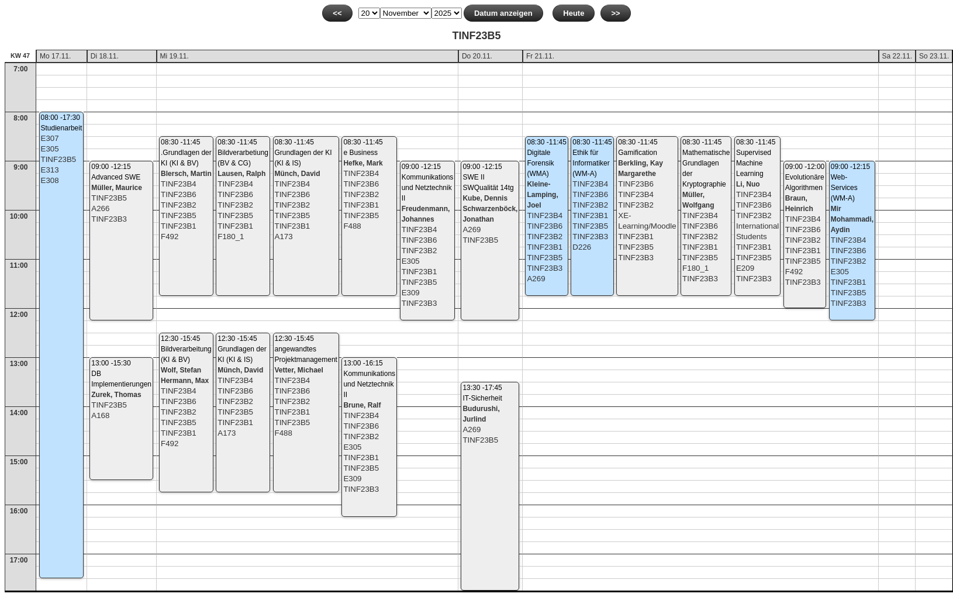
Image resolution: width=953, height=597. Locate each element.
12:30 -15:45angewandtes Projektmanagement (306, 349)
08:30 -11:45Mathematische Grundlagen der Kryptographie (706, 163)
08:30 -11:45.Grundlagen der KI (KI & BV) (186, 152)
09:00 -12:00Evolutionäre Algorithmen (804, 177)
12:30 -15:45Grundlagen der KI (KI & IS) (241, 349)
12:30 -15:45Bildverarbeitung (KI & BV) (186, 349)
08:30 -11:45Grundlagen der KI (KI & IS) (303, 152)
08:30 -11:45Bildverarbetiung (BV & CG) (242, 152)
